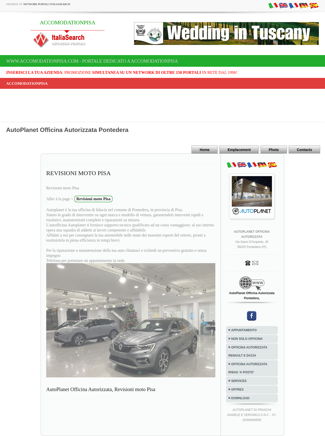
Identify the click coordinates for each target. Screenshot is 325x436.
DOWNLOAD (240, 398)
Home (204, 150)
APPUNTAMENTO (244, 330)
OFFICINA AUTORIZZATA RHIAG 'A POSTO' (248, 368)
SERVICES (239, 381)
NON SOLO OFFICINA (247, 339)
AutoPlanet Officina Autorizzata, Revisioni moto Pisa (100, 389)
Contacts (304, 150)
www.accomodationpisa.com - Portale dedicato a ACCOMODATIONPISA (92, 61)
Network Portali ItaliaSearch (46, 4)
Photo (274, 150)
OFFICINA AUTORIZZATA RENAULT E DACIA (248, 351)
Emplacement (239, 150)
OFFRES (237, 389)
